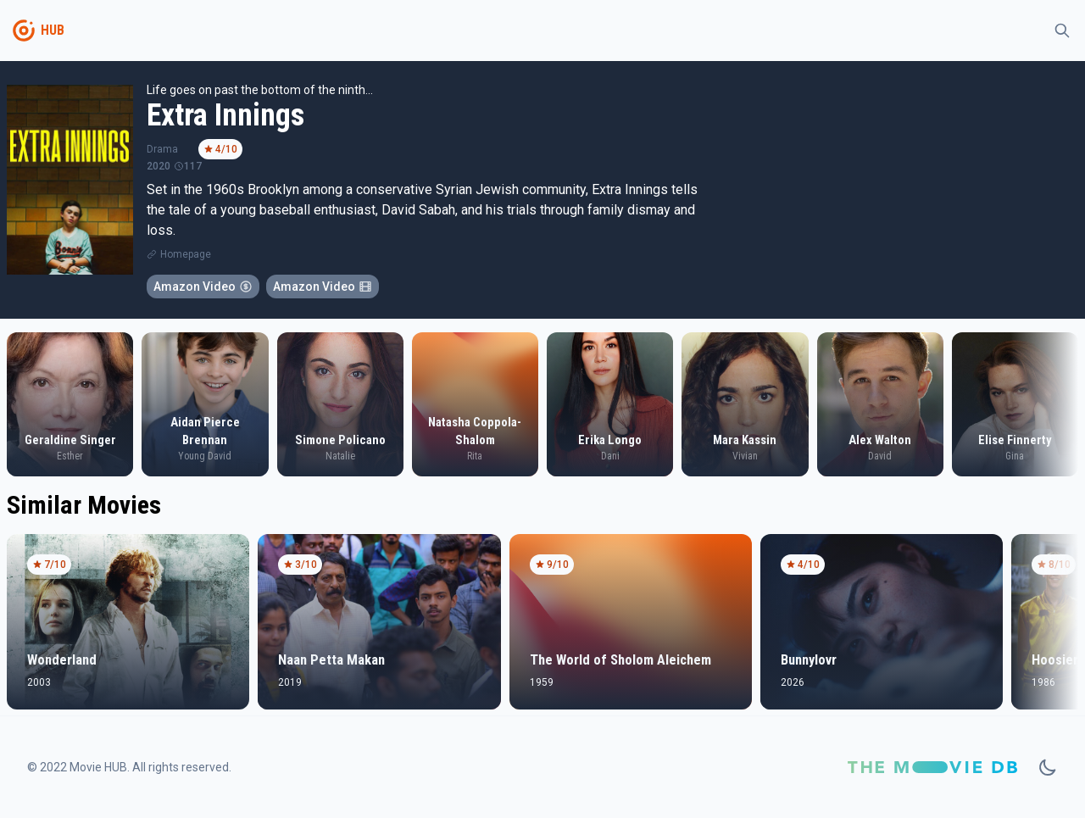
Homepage (185, 254)
